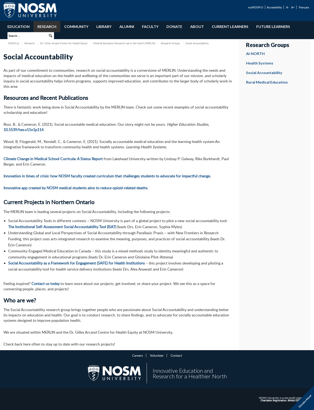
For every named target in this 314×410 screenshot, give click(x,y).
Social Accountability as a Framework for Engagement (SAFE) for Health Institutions (76, 263)
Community (76, 26)
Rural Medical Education (267, 82)
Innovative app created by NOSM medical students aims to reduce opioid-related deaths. (75, 187)
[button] (50, 35)
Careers (137, 355)
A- (287, 7)
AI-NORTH (255, 53)
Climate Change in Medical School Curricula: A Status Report (53, 158)
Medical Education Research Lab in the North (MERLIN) (124, 43)
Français (304, 7)
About (197, 26)
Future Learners (273, 26)
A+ (293, 7)
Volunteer (157, 355)
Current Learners (230, 26)
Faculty (150, 26)
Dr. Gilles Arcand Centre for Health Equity (64, 43)
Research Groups (170, 43)
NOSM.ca (13, 43)
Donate (174, 26)
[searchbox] (30, 35)
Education (18, 26)
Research (46, 26)
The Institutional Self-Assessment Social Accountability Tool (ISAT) (62, 226)
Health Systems (259, 63)
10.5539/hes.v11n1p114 (23, 129)
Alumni (126, 26)
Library (103, 26)
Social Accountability (264, 72)
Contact (176, 355)
